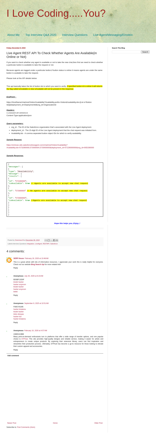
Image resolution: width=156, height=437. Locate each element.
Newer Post (11, 423)
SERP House (18, 258)
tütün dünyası (18, 314)
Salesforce (54, 244)
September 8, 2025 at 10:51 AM (36, 303)
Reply (15, 268)
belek (15, 292)
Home (55, 423)
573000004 (20, 191)
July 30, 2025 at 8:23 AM (33, 276)
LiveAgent (38, 244)
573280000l (20, 181)
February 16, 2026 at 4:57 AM (35, 331)
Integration (30, 244)
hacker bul (17, 317)
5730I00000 (20, 198)
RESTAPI (46, 244)
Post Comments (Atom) (26, 427)
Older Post (98, 423)
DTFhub (25, 339)
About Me (13, 34)
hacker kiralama (19, 309)
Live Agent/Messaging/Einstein (113, 34)
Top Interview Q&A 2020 (40, 34)
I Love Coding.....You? (56, 13)
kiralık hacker (18, 282)
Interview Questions (75, 34)
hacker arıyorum (19, 284)
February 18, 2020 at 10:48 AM (36, 258)
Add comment (13, 356)
